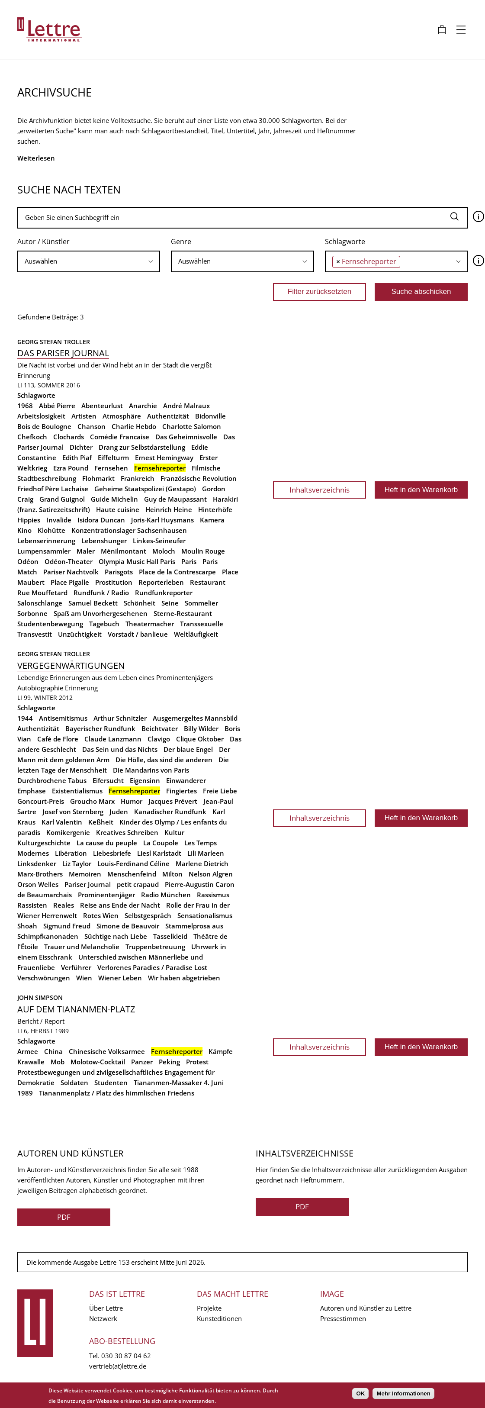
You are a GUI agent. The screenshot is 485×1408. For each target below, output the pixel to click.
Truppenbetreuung (155, 946)
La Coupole (160, 842)
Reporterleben (161, 582)
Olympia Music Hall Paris (137, 561)
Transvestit (34, 634)
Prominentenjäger (106, 894)
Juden (118, 811)
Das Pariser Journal (63, 353)
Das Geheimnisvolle (186, 436)
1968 (25, 405)
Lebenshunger (104, 540)
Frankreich (137, 478)
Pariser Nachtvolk (71, 571)
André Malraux (186, 405)
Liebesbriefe (112, 853)
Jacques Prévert (172, 801)
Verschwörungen (43, 977)
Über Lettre (106, 1308)
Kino (24, 530)
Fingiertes (181, 790)
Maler (86, 551)
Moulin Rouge (203, 551)
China (53, 1051)
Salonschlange (39, 603)
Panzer (142, 1061)
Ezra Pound (70, 468)
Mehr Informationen (403, 1393)
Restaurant (207, 582)
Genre (181, 241)
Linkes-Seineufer (159, 540)
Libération (71, 853)
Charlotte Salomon (191, 426)
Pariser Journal (87, 884)
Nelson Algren (211, 874)
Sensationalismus (204, 915)
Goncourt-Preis (40, 801)
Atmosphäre (122, 416)
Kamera (212, 520)
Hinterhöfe (215, 509)
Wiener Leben (120, 977)
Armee (27, 1051)
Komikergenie (68, 832)
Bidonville (210, 416)
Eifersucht (108, 780)
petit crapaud (138, 884)
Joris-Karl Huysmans (162, 520)
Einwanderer (186, 780)
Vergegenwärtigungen (71, 665)
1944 (25, 718)
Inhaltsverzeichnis (319, 490)
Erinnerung (33, 375)
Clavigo (159, 739)
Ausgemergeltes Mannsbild (195, 718)
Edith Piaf (77, 457)
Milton (172, 874)
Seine (170, 603)
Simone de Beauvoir (127, 925)
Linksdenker (36, 863)
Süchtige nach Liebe (115, 936)
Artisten (83, 416)
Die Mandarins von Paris (151, 770)
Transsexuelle (201, 623)
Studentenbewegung (50, 623)
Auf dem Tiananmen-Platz (76, 1009)
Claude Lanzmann (112, 739)
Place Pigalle (70, 582)
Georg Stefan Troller (53, 342)
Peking (169, 1061)
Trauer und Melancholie (81, 946)
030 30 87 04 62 (126, 1355)
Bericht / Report (40, 1021)
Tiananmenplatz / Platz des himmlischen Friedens (116, 1093)
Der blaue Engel (188, 749)
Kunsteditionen (219, 1318)
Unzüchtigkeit (80, 634)
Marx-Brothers (40, 874)
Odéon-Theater (69, 561)
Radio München (166, 894)
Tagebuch (104, 623)
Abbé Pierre (57, 405)
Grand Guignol (62, 499)
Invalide (58, 520)
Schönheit (139, 603)
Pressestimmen (343, 1318)
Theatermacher (149, 623)
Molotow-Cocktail (98, 1061)
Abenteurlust (102, 405)
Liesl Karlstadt (159, 853)
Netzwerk (103, 1318)
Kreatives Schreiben (127, 832)
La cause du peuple (107, 842)
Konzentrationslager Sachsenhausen (129, 530)
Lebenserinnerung (46, 540)
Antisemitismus (63, 718)
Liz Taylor (76, 863)
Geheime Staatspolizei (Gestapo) (145, 488)
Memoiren (85, 874)
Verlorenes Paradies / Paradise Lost (152, 967)
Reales (63, 905)
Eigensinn (145, 780)
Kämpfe (221, 1051)
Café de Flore (57, 739)
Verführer (76, 967)
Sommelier (201, 603)
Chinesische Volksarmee (107, 1051)
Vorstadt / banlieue (138, 634)
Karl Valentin (62, 822)
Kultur (174, 832)
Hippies (28, 520)
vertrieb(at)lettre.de (117, 1366)
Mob (57, 1061)
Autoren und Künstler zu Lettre (365, 1308)
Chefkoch (32, 436)
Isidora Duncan (101, 520)
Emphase (31, 790)
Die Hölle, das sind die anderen (164, 759)
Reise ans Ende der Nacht (120, 905)
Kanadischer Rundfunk (170, 811)
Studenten (111, 1082)
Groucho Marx (92, 801)
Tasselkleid (170, 936)
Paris (188, 561)
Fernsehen (111, 468)
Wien (84, 977)
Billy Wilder (201, 728)
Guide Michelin (114, 499)
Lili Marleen (205, 853)
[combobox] (88, 261)
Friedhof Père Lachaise (52, 488)
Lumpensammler (44, 551)
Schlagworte (345, 241)
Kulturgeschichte (44, 842)
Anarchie (143, 405)
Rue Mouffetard (42, 592)
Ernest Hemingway (164, 457)
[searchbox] (89, 261)
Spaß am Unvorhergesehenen (101, 613)
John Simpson (40, 997)
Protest (197, 1061)
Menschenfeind (131, 874)
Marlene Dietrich (202, 863)
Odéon (28, 561)
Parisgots (119, 571)
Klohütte (51, 530)
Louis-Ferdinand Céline (133, 863)
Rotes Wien (101, 915)
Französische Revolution (199, 478)
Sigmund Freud (66, 925)
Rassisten (32, 905)
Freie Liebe (220, 790)
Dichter (81, 447)
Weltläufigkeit (196, 634)
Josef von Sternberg (72, 811)
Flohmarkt (98, 478)
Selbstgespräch (148, 915)
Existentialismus (77, 790)
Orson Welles (37, 884)
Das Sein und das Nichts (119, 749)
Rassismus (213, 894)
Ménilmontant (123, 551)
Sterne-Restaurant (183, 613)
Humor (131, 801)
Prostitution (113, 582)
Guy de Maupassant (175, 499)
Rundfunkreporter (164, 592)
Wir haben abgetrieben (184, 977)
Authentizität (168, 416)
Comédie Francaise (119, 436)
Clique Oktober (200, 739)
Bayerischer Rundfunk (100, 728)
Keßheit (100, 822)
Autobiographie (40, 687)
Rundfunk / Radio (101, 592)
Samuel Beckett (93, 603)
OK (360, 1393)
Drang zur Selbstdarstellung (142, 447)
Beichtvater (159, 728)
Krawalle (31, 1061)
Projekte (209, 1308)
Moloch (163, 551)
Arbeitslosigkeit (41, 416)
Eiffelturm (113, 457)
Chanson (91, 426)
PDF (64, 1217)
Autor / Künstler (43, 241)
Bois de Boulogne (44, 426)
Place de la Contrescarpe (177, 571)
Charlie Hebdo (134, 426)
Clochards (68, 436)
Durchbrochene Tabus (52, 780)
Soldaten (74, 1082)
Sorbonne (32, 613)
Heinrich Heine (168, 509)
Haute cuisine (117, 509)
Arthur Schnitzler (120, 718)
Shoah (27, 925)
